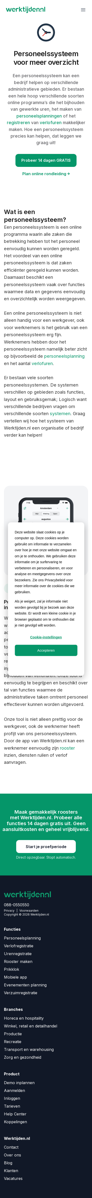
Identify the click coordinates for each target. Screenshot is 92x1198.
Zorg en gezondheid (22, 1057)
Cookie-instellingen (46, 637)
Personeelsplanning (22, 938)
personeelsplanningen (39, 116)
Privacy (9, 910)
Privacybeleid (55, 580)
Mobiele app (15, 977)
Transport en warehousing (29, 1049)
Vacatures (13, 1178)
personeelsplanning (64, 356)
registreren (19, 122)
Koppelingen (15, 1121)
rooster (67, 748)
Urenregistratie (18, 953)
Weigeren (46, 663)
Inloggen (12, 1098)
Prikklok (11, 969)
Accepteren (46, 650)
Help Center (15, 1114)
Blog (8, 1162)
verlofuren (51, 122)
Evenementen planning (25, 984)
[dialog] (46, 599)
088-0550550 (16, 904)
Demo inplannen (19, 1082)
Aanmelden (14, 1090)
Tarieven (12, 1106)
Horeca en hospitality (24, 1018)
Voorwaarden (29, 910)
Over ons (12, 1155)
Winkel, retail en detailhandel (30, 1026)
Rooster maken (18, 961)
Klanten (11, 1170)
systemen (60, 413)
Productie (13, 1033)
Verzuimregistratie (20, 992)
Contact (11, 1147)
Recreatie (12, 1041)
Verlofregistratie (18, 945)
